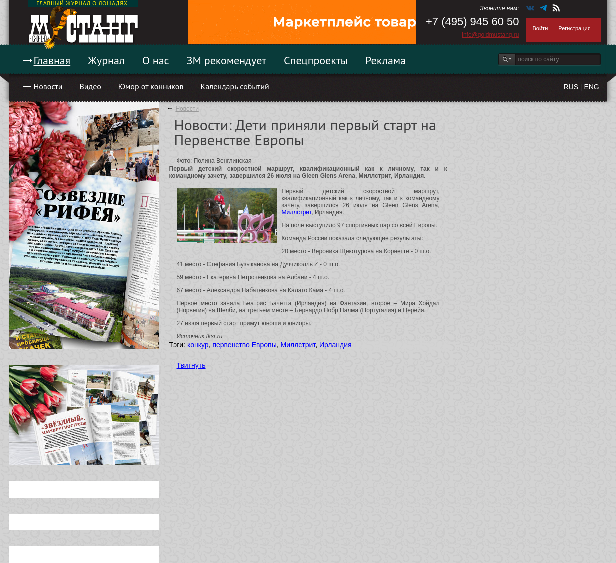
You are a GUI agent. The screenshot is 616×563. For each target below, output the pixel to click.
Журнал (106, 61)
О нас (156, 61)
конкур (198, 345)
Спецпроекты (316, 61)
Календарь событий (234, 87)
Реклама (386, 61)
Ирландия (336, 345)
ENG (591, 87)
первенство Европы (244, 345)
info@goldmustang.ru (490, 35)
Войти (540, 29)
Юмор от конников (151, 87)
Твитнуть (191, 366)
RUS (571, 87)
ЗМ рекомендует (227, 61)
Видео (90, 87)
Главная (52, 61)
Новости (48, 87)
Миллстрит (297, 212)
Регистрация (574, 29)
